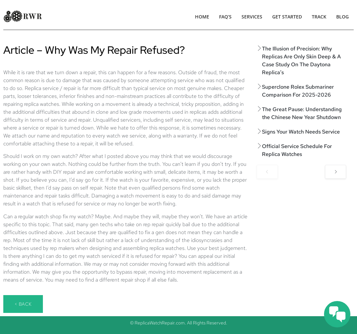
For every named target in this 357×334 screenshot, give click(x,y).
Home (202, 17)
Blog (342, 17)
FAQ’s (225, 17)
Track (319, 17)
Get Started (287, 17)
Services (252, 17)
